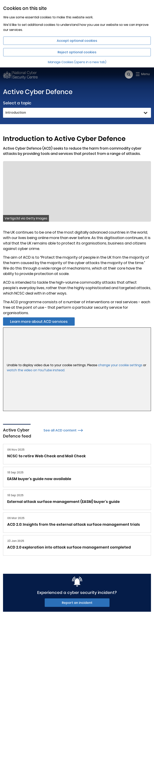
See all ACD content (63, 430)
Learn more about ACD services (39, 321)
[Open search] (129, 74)
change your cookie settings (120, 365)
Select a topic (17, 103)
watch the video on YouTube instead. (36, 370)
